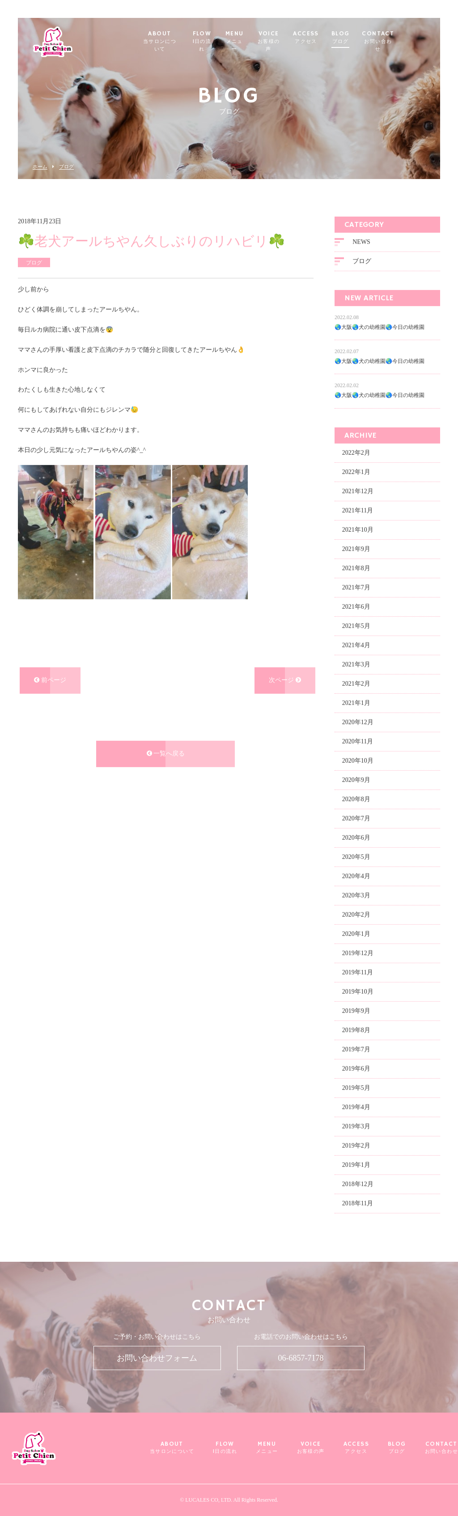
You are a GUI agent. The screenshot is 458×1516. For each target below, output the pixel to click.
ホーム (40, 166)
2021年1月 (356, 702)
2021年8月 (356, 567)
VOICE (294, 37)
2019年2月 (356, 1144)
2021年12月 (357, 490)
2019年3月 (356, 1125)
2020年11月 (357, 740)
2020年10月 (357, 759)
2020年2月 (356, 913)
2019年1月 (356, 1164)
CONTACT (405, 37)
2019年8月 (356, 1029)
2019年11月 (357, 971)
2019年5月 (356, 1087)
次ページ (285, 679)
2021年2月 (356, 682)
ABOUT (174, 37)
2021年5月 (356, 625)
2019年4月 (356, 1106)
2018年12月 (357, 1183)
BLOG (368, 37)
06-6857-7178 (301, 1358)
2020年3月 (356, 894)
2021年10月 (357, 528)
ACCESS (333, 37)
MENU (257, 37)
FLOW (221, 37)
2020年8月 (356, 798)
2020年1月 (356, 933)
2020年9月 (356, 779)
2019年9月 (356, 1010)
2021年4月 (356, 644)
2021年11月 (357, 509)
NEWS (361, 241)
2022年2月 (356, 451)
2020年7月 (356, 817)
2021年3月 (356, 663)
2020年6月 (356, 836)
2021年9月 (356, 548)
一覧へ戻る (166, 753)
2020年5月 (356, 856)
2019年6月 (356, 1067)
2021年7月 (356, 586)
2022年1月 (356, 471)
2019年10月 (357, 990)
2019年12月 (357, 952)
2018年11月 (357, 1202)
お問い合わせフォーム (157, 1358)
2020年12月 (357, 721)
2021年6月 (356, 605)
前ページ (50, 679)
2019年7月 (356, 1048)
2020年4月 (356, 875)
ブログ (66, 166)
